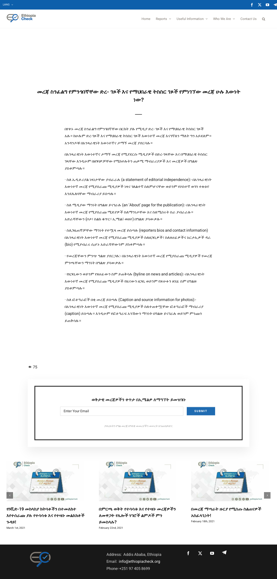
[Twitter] (200, 553)
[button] (263, 19)
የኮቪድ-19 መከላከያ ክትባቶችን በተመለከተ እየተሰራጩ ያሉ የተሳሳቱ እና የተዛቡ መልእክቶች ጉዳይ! (45, 515)
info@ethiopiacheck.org (139, 561)
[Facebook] (188, 553)
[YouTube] (212, 553)
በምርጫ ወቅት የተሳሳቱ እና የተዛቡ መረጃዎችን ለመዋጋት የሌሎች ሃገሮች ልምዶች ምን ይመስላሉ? (137, 515)
